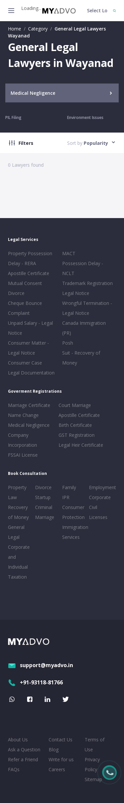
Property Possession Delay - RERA (30, 258)
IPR (65, 497)
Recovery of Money (18, 512)
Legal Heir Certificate (81, 445)
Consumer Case (25, 363)
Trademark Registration (87, 283)
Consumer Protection (73, 512)
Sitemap (93, 779)
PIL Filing (13, 117)
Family (69, 487)
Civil (93, 507)
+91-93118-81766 (35, 682)
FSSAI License (23, 455)
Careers (57, 769)
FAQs (14, 769)
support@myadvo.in (40, 665)
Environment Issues (85, 117)
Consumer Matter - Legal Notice (28, 348)
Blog (54, 749)
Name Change (23, 415)
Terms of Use (94, 744)
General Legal (16, 532)
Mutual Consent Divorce (25, 288)
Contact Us (60, 739)
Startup (43, 497)
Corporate (100, 497)
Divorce (43, 487)
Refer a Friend (23, 759)
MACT (68, 253)
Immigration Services (74, 532)
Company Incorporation (22, 440)
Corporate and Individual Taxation (19, 562)
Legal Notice (75, 293)
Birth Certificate (75, 425)
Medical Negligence (29, 425)
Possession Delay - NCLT (82, 268)
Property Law (17, 492)
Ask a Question (24, 749)
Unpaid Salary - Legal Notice (30, 328)
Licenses (98, 517)
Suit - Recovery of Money (81, 358)
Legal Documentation (31, 373)
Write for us (61, 759)
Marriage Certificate (29, 405)
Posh (67, 343)
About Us (18, 739)
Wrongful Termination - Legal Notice (87, 308)
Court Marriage (75, 405)
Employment (101, 487)
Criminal (43, 507)
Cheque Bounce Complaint (25, 308)
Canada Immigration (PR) (84, 328)
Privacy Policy (92, 764)
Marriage (44, 517)
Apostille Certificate (28, 273)
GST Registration (77, 435)
